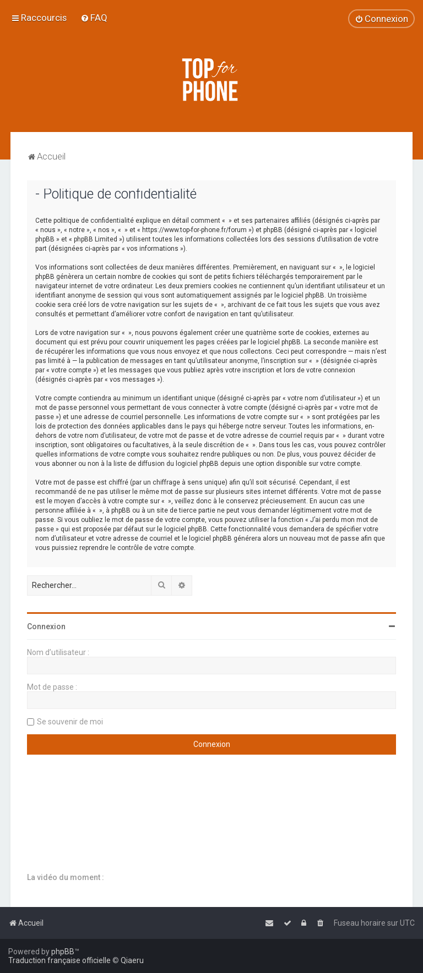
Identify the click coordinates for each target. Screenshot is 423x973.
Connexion (46, 626)
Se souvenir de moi (70, 721)
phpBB (62, 951)
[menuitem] (94, 17)
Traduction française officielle (59, 960)
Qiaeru (132, 960)
